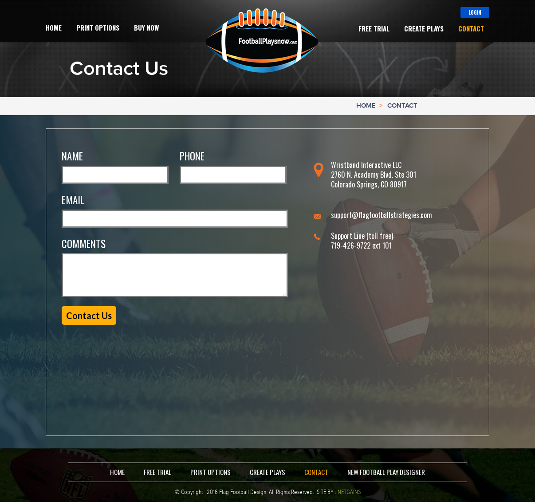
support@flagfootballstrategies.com (381, 215)
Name (72, 156)
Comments (84, 244)
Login (474, 12)
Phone (192, 156)
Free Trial (373, 28)
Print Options (97, 27)
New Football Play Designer (386, 472)
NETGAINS (349, 492)
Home (54, 27)
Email (73, 200)
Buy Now (146, 27)
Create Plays (424, 28)
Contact (471, 28)
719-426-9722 (350, 245)
